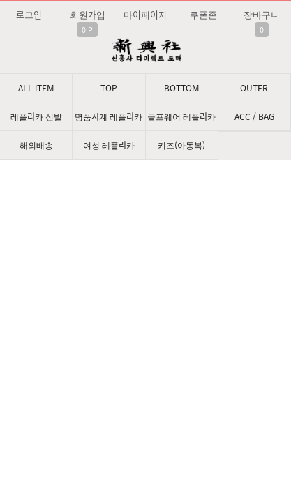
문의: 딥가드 (145, 345)
